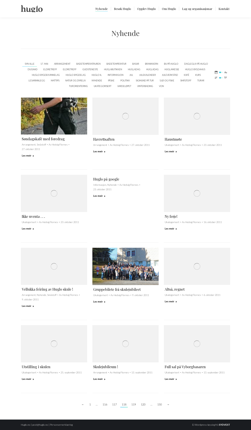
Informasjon (99, 184)
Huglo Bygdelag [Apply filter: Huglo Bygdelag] (76, 75)
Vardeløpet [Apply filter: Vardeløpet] (124, 86)
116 (104, 404)
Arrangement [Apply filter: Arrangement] (62, 63)
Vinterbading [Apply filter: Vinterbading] (145, 86)
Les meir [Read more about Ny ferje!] (171, 228)
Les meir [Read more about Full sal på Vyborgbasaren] (171, 378)
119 (133, 404)
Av (58, 144)
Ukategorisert (172, 144)
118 (124, 404)
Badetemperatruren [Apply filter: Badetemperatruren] (88, 63)
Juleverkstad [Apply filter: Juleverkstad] (170, 75)
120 (143, 404)
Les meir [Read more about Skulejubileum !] (99, 378)
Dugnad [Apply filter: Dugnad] (32, 69)
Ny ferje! (171, 216)
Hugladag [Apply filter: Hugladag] (134, 69)
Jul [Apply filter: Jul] (131, 75)
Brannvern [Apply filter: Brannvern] (151, 63)
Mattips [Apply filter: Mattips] (55, 80)
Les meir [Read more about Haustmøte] (171, 151)
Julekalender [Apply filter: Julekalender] (147, 75)
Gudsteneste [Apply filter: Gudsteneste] (90, 69)
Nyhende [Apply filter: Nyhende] (97, 80)
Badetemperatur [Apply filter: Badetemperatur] (116, 63)
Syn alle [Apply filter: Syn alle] (30, 63)
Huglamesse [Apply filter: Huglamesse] (172, 69)
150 (159, 404)
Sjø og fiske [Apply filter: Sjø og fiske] (167, 80)
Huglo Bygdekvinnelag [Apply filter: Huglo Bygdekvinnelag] (46, 75)
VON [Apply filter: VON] (161, 86)
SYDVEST (224, 424)
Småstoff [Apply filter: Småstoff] (185, 80)
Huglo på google (106, 179)
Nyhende (112, 184)
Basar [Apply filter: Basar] (135, 63)
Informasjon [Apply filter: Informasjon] (115, 75)
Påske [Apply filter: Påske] (111, 80)
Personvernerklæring (61, 424)
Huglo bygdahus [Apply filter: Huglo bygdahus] (195, 69)
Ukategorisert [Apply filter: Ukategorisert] (102, 86)
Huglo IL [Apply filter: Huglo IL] (97, 75)
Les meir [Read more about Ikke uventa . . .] (28, 228)
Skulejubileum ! (105, 366)
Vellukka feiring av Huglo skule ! (47, 289)
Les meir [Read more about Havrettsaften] (99, 151)
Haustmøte (173, 139)
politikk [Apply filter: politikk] (125, 80)
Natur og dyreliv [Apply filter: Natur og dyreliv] (75, 80)
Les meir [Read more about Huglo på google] (99, 195)
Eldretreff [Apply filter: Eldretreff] (50, 69)
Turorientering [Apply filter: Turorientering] (78, 86)
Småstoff (41, 144)
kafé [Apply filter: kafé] (186, 75)
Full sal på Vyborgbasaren (185, 366)
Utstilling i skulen (36, 366)
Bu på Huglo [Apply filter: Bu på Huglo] (171, 63)
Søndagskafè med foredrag (43, 138)
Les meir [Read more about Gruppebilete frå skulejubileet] (99, 301)
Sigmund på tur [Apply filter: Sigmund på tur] (145, 80)
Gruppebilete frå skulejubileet (117, 289)
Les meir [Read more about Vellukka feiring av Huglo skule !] (28, 305)
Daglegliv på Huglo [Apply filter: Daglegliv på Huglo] (196, 63)
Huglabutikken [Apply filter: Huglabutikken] (113, 69)
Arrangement (29, 144)
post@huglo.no (40, 424)
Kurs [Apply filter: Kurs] (198, 75)
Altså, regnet (175, 289)
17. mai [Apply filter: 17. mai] (44, 63)
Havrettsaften (104, 139)
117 (114, 404)
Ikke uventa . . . (33, 216)
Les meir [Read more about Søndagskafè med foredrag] (28, 155)
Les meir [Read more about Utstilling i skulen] (28, 378)
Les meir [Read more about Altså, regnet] (171, 301)
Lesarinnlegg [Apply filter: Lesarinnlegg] (37, 80)
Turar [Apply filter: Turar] (200, 80)
